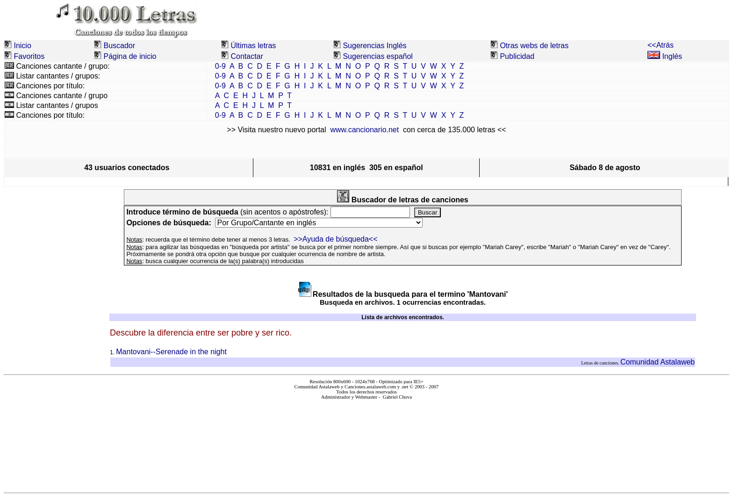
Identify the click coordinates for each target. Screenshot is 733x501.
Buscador (119, 46)
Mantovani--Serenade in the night (171, 352)
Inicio (22, 46)
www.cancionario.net (364, 130)
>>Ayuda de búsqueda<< (335, 239)
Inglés (664, 56)
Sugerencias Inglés (374, 46)
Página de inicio (129, 56)
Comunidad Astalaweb (657, 362)
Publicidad (517, 56)
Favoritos (29, 56)
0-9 (220, 66)
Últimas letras (253, 46)
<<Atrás (660, 45)
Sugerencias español (377, 56)
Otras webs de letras (534, 46)
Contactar (246, 56)
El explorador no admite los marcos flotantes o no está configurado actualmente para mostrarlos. (366, 442)
